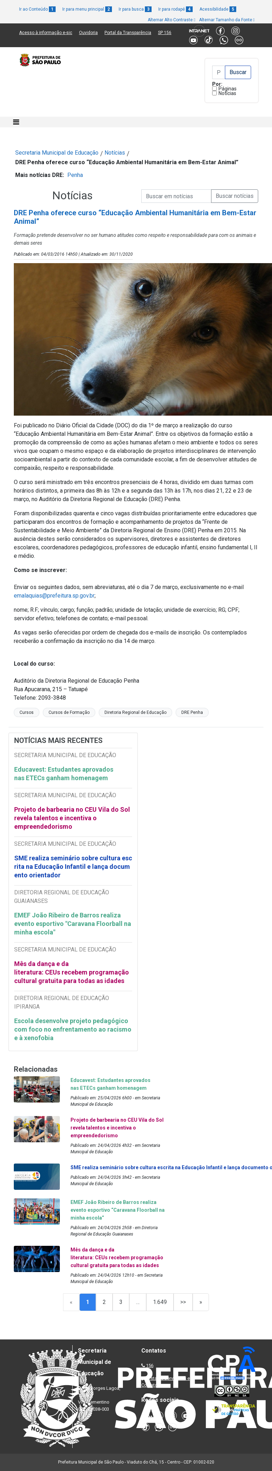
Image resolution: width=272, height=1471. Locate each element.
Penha (75, 175)
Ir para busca (135, 9)
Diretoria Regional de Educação (135, 712)
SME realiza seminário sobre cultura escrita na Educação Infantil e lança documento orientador (73, 866)
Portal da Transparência (127, 32)
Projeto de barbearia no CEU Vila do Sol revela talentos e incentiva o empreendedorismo (72, 818)
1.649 (160, 1302)
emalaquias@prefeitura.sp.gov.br (54, 595)
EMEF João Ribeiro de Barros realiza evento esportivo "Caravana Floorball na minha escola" (72, 923)
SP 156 (164, 32)
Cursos (26, 712)
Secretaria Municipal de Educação (56, 152)
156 (149, 1365)
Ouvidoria (88, 32)
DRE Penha (192, 712)
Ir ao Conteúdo (37, 9)
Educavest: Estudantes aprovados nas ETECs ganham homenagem (63, 774)
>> (183, 1302)
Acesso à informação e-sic (45, 32)
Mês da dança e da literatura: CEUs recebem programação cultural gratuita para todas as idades (71, 972)
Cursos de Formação (69, 712)
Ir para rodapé (175, 9)
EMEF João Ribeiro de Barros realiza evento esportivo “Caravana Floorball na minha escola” (117, 1210)
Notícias (227, 93)
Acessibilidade (217, 9)
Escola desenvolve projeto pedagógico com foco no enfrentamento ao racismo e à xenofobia (72, 1029)
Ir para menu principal (87, 9)
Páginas (228, 89)
